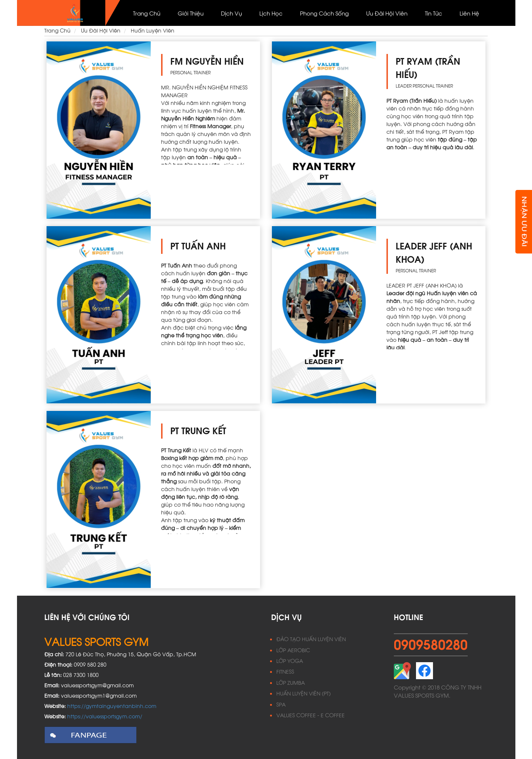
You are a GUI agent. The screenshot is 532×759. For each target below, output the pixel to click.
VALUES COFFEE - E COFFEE (310, 714)
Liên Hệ (469, 13)
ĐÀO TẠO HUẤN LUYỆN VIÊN (311, 638)
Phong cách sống (324, 13)
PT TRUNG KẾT (198, 430)
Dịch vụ (231, 13)
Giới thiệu (191, 13)
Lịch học (271, 13)
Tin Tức (433, 13)
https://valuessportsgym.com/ (104, 715)
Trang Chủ (146, 13)
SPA (281, 704)
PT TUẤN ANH (198, 245)
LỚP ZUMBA (290, 682)
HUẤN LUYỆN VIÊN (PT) (303, 693)
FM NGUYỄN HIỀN (207, 60)
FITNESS (285, 671)
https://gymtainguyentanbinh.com (111, 705)
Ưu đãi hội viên (386, 13)
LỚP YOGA (289, 660)
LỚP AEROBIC (293, 649)
